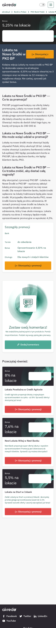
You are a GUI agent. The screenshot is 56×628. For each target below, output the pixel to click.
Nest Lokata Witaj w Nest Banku (22, 441)
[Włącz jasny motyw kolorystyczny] (42, 5)
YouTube (9, 620)
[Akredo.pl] (9, 4)
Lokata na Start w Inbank (18, 492)
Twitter (25, 616)
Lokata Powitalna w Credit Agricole (24, 389)
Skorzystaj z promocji (40, 55)
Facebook (9, 616)
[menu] (51, 5)
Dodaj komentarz (28, 344)
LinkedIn (40, 616)
